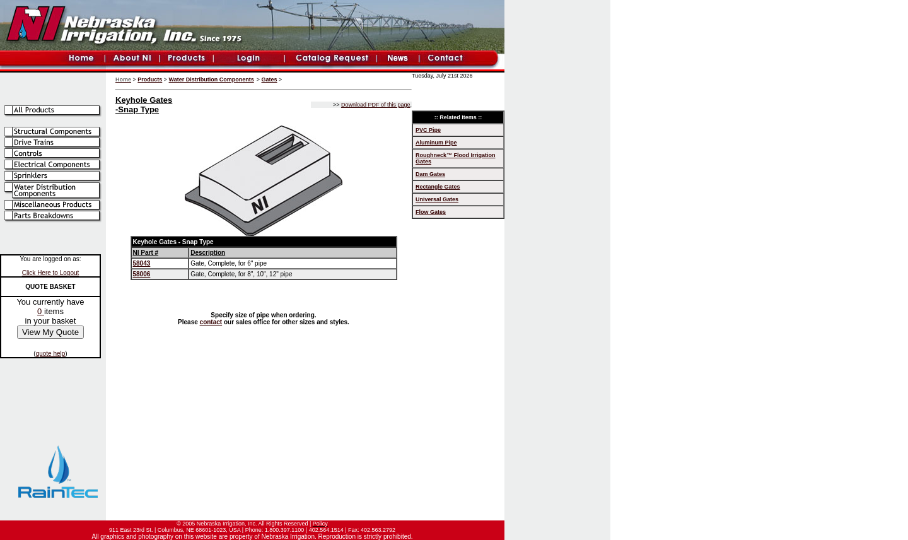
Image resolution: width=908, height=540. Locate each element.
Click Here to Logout (50, 272)
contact (211, 322)
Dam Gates (430, 174)
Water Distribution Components (211, 79)
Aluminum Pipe (436, 142)
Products (149, 79)
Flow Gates (431, 212)
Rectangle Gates (438, 187)
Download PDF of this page (375, 105)
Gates (269, 79)
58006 (142, 274)
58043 (142, 263)
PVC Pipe (428, 130)
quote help (51, 353)
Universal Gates (437, 199)
